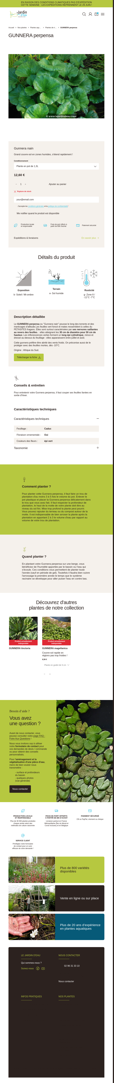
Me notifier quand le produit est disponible (40, 216)
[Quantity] (50, 679)
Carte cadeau (65, 1055)
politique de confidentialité (58, 209)
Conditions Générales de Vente (76, 1069)
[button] (96, 15)
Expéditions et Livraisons (34, 1009)
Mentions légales (56, 1069)
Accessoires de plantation (72, 1025)
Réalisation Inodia (67, 1073)
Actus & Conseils (29, 1015)
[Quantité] (21, 187)
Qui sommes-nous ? (31, 963)
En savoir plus (89, 241)
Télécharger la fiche (30, 360)
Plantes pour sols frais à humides (70, 1032)
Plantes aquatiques (68, 1004)
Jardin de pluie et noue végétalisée (70, 1040)
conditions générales (36, 209)
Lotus (61, 1015)
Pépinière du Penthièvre (33, 1020)
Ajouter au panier (57, 186)
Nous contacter (66, 981)
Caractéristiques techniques (34, 422)
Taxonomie (21, 451)
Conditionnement (21, 163)
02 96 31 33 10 (72, 966)
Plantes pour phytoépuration (73, 1020)
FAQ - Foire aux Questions (34, 1004)
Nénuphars (64, 1009)
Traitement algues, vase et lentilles (71, 1049)
